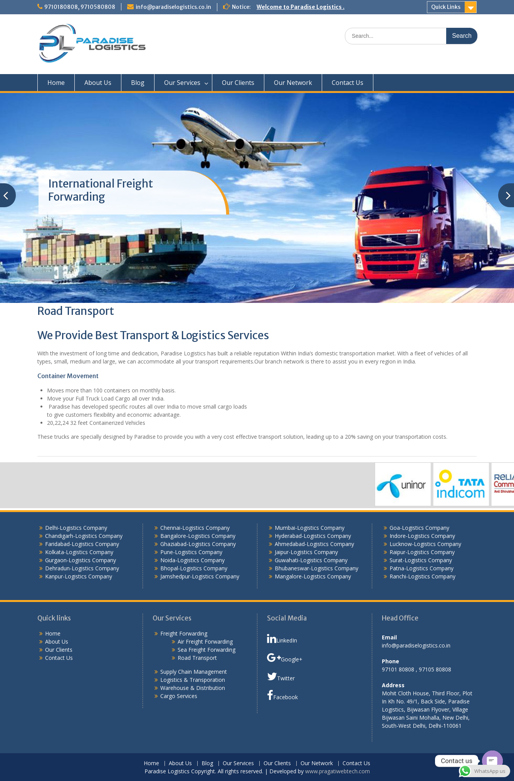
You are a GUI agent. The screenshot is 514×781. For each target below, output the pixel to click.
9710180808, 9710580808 (79, 6)
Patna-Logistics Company (422, 568)
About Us (97, 82)
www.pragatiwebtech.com (337, 771)
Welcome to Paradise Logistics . (300, 6)
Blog (137, 82)
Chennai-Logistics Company (195, 527)
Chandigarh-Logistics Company (84, 535)
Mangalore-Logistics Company (313, 576)
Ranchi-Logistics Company (422, 576)
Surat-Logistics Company (421, 560)
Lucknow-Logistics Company (425, 544)
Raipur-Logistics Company (422, 552)
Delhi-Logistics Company (76, 527)
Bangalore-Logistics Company (197, 535)
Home (56, 82)
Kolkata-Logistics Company (79, 552)
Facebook (282, 695)
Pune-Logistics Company (191, 552)
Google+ (284, 657)
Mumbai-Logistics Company (309, 527)
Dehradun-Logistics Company (82, 568)
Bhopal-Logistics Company (193, 568)
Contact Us (347, 82)
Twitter (281, 676)
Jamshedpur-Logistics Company (199, 576)
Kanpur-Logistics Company (78, 576)
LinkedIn (282, 638)
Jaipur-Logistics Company (306, 552)
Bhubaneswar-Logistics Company (316, 568)
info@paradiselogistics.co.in (173, 6)
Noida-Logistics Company (192, 560)
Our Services (182, 82)
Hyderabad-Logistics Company (313, 535)
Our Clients (238, 82)
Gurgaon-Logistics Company (80, 560)
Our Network (293, 82)
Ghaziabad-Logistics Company (198, 544)
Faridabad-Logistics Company (82, 544)
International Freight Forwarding (100, 190)
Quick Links (445, 6)
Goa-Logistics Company (419, 527)
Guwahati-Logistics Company (311, 560)
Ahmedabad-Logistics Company (314, 544)
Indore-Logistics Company (422, 535)
